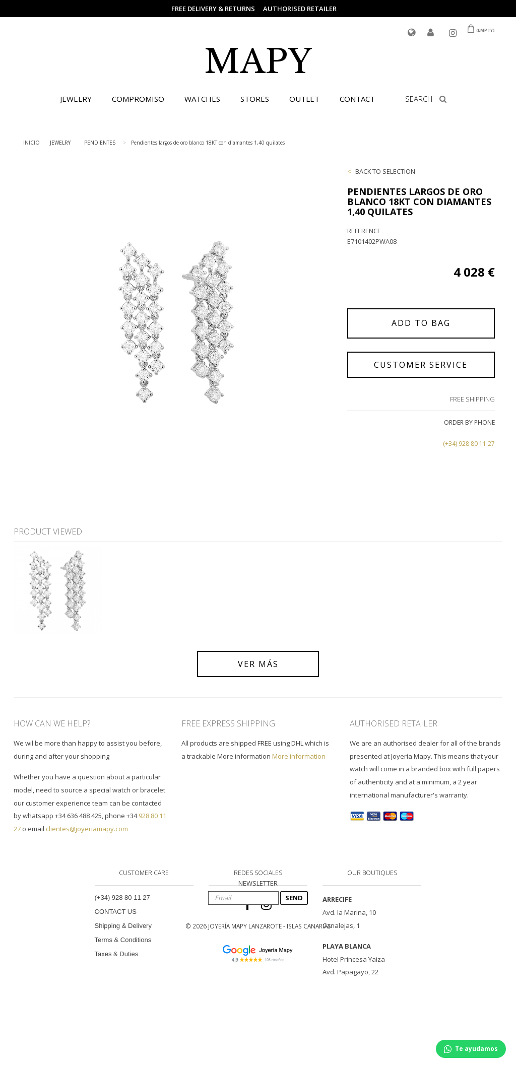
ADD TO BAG (421, 322)
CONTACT (357, 99)
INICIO (31, 142)
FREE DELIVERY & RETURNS (213, 8)
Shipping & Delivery (123, 925)
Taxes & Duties (117, 954)
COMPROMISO (138, 99)
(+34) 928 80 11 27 (469, 443)
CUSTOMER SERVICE (421, 364)
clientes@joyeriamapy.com (87, 828)
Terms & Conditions (123, 940)
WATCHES (202, 99)
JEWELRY (76, 99)
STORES (254, 99)
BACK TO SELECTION (385, 171)
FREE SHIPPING (472, 399)
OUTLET (304, 99)
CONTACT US (116, 911)
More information (299, 756)
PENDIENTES (99, 142)
